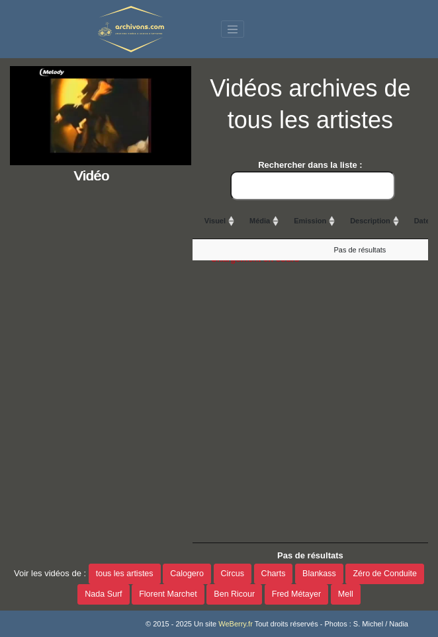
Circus (232, 573)
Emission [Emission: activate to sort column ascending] (310, 221)
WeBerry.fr (235, 624)
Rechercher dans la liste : (312, 180)
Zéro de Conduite (385, 573)
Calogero (187, 573)
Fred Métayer (296, 594)
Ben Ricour (234, 594)
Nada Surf (103, 594)
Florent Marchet (168, 594)
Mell (345, 594)
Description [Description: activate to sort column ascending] (370, 221)
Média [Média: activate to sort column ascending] (259, 221)
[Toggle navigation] (233, 29)
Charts (273, 573)
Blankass (319, 573)
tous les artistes (124, 573)
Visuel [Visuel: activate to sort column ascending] (215, 221)
